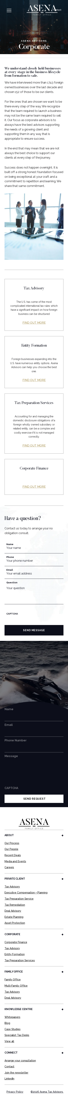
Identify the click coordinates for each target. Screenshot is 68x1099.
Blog (7, 1023)
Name (9, 544)
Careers (9, 867)
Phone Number (16, 740)
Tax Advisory (12, 886)
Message (11, 756)
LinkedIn (9, 1078)
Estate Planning (14, 917)
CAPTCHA (12, 613)
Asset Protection (15, 922)
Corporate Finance (16, 942)
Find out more (34, 322)
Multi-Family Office (16, 985)
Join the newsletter (16, 1072)
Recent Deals (13, 855)
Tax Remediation (15, 904)
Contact (57, 10)
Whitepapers (12, 1017)
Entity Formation (15, 954)
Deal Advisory (13, 910)
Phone (10, 557)
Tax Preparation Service (19, 898)
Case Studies (12, 1029)
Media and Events (15, 861)
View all (9, 1041)
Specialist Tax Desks (17, 1035)
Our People (11, 849)
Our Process (12, 843)
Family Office (13, 979)
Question (11, 582)
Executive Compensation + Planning (26, 892)
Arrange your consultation (20, 1060)
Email (9, 570)
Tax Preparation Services (20, 960)
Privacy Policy (15, 1091)
